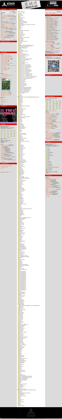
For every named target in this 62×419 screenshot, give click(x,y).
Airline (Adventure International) (24, 116)
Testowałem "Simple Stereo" (50, 185)
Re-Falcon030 (3, 28)
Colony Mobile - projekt (4, 167)
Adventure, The (21, 82)
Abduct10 (20, 19)
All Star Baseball (21, 162)
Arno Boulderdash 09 (22, 279)
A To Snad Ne (20, 15)
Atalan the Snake (21, 328)
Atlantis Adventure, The (22, 358)
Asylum (19, 323)
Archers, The (20, 249)
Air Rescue (20, 111)
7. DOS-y (48, 156)
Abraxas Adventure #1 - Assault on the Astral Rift (26, 24)
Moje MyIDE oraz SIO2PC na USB (51, 187)
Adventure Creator (21, 57)
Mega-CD (47, 31)
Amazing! (20, 187)
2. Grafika (48, 149)
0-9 (2, 130)
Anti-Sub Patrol (21, 226)
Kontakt (1, 104)
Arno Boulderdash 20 (22, 289)
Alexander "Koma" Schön (50, 125)
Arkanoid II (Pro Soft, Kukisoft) (23, 265)
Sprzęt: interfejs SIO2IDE (50, 139)
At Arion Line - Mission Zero (23, 324)
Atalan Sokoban (21, 326)
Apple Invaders (21, 230)
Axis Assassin (21, 401)
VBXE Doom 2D (48, 19)
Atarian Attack (21, 347)
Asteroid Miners (21, 304)
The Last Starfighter (4, 155)
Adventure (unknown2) (22, 85)
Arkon (19, 267)
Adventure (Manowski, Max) (23, 62)
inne (8, 137)
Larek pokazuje (3, 62)
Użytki (51, 13)
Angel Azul (20, 209)
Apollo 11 (20, 229)
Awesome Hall (21, 399)
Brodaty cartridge (3, 22)
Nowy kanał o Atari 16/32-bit (5, 19)
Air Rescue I (20, 112)
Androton (20, 204)
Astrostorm (20, 321)
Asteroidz (20, 311)
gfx (60, 102)
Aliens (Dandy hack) (22, 160)
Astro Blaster (20, 313)
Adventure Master (21, 63)
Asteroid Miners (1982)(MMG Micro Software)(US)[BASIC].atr (29, 305)
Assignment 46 (21, 301)
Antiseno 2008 (21, 224)
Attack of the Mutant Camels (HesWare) (25, 376)
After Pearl (20, 98)
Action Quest (20, 40)
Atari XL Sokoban (21, 346)
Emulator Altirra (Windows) (5, 76)
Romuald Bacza (48, 120)
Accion (19, 29)
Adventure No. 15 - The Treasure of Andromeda (26, 77)
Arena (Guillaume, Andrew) (23, 255)
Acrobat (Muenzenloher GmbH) (23, 37)
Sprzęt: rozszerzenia (49, 135)
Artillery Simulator (21, 295)
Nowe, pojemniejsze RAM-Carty (51, 132)
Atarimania (2, 100)
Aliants (19, 142)
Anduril (19, 206)
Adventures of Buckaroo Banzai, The (24, 89)
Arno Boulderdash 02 (22, 272)
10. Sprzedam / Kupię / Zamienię (51, 48)
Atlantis (20, 357)
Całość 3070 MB (4, 138)
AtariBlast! (20, 348)
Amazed (20, 185)
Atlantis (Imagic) (21, 361)
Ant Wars (20, 221)
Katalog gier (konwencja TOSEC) (5, 140)
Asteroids (20, 308)
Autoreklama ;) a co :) (49, 28)
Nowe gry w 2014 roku (4, 68)
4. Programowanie (49, 152)
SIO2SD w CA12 (48, 181)
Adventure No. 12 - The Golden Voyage (25, 75)
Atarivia (20, 350)
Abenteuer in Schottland (22, 22)
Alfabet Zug (20, 136)
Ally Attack (20, 165)
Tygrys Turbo (48, 184)
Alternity (20, 179)
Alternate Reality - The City (23, 177)
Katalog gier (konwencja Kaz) (5, 126)
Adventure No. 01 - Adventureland (24, 64)
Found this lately (48, 34)
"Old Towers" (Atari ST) (4, 144)
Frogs (2, 146)
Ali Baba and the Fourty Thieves (23, 141)
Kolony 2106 (3, 151)
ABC (19, 16)
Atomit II (20, 368)
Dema (54, 13)
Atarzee (19, 354)
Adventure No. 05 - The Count (23, 68)
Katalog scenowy (48, 99)
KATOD (47, 118)
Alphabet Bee (20, 170)
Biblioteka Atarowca (3, 77)
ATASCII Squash (21, 356)
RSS (14, 12)
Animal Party (20, 212)
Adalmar (20, 43)
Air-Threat (20, 121)
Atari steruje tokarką (49, 194)
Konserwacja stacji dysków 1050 (6, 58)
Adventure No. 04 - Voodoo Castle (24, 67)
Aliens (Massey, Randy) (22, 161)
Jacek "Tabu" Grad (49, 124)
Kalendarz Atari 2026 (4, 35)
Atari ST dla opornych (4, 67)
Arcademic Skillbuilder (22, 248)
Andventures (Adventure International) (25, 208)
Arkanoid (20, 263)
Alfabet (19, 135)
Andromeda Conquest (22, 203)
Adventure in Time (21, 60)
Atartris (19, 352)
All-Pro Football (21, 164)
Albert (19, 129)
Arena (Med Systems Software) (23, 256)
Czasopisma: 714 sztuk (4, 91)
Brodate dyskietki (3, 34)
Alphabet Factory (21, 171)
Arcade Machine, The (22, 247)
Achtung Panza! (21, 35)
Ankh (19, 216)
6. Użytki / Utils (48, 45)
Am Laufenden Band (22, 180)
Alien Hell (20, 155)
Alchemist (20, 131)
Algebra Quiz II (21, 140)
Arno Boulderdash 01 (22, 271)
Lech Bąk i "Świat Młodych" (50, 115)
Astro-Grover (20, 318)
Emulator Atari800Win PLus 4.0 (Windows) (7, 74)
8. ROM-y (48, 158)
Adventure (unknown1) (22, 84)
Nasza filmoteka (3, 36)
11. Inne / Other (48, 49)
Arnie (19, 270)
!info (53, 103)
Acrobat (20, 36)
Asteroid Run (20, 306)
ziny (53, 109)
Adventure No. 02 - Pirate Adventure (24, 65)
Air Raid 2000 (20, 110)
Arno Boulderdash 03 (22, 273)
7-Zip (8, 142)
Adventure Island (21, 61)
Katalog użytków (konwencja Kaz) (50, 143)
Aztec (19, 404)
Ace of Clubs (20, 32)
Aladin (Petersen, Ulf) (22, 127)
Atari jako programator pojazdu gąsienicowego (8, 26)
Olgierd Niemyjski (48, 128)
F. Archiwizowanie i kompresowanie (52, 167)
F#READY (47, 117)
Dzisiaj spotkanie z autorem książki (6, 23)
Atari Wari (20, 345)
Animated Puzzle (21, 214)
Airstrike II (20, 120)
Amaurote (20, 182)
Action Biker (20, 38)
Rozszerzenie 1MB (49, 186)
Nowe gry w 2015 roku (4, 64)
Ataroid (19, 351)
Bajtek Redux (3, 95)
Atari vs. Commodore (22, 344)
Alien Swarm (20, 156)
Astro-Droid (20, 317)
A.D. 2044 (20, 42)
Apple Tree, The (21, 234)
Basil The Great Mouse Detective (6, 156)
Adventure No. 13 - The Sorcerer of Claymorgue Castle (27, 76)
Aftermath (20, 99)
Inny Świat (2, 158)
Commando (3, 148)
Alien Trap (20, 157)
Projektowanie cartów (49, 183)
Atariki (2, 98)
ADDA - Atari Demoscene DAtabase (51, 98)
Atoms (19, 372)
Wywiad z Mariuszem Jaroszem (51, 113)
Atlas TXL (20, 363)
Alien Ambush (21, 145)
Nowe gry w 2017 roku (4, 61)
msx (57, 105)
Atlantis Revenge (21, 362)
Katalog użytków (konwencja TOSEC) (51, 171)
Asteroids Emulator (21, 309)
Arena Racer (20, 257)
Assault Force (21, 299)
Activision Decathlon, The (22, 41)
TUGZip (11, 142)
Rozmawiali (47, 112)
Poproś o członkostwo (55, 6)
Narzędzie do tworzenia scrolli (5, 56)
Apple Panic (20, 232)
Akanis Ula (20, 123)
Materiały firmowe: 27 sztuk (5, 93)
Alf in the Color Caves (22, 134)
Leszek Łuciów (48, 121)
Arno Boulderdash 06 (22, 276)
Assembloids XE (21, 300)
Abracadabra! (20, 23)
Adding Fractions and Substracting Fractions (26, 45)
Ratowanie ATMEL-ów (49, 182)
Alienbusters (20, 158)
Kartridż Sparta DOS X (4, 57)
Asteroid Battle (21, 303)
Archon (2, 154)
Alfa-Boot (20, 137)
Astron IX (20, 320)
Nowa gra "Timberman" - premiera (51, 25)
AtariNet (20, 349)
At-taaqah (20, 374)
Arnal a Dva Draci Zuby (22, 269)
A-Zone (19, 403)
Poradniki (1, 54)
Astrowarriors (21, 322)
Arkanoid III (20, 266)
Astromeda (20, 319)
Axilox (19, 400)
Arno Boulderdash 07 (22, 277)
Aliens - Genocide (21, 159)
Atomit (19, 367)
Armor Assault (21, 268)
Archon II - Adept (21, 251)
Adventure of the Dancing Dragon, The (25, 78)
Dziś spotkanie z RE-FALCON (5, 29)
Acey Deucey (20, 33)
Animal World (20, 213)
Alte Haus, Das (21, 176)
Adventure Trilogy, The (22, 83)
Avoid (19, 397)
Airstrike (20, 119)
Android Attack (21, 200)
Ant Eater (20, 220)
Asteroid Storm (21, 307)
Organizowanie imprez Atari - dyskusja (6, 165)
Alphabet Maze (21, 172)
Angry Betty (20, 211)
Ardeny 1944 (20, 252)
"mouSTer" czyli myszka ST (50, 133)
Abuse (19, 26)
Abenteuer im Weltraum (22, 21)
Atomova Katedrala (21, 371)
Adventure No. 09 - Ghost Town (23, 72)
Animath (20, 215)
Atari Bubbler (20, 330)
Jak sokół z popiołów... (4, 32)
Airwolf (19, 122)
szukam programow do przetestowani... (52, 22)
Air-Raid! (20, 118)
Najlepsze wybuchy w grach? (50, 37)
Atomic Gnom (21, 366)
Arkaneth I (20, 261)
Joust (2, 147)
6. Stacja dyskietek (49, 155)
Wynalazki (47, 177)
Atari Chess (20, 331)
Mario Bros (2, 149)
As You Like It (20, 296)
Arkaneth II (20, 262)
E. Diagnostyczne (49, 165)
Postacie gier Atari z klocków (5, 33)
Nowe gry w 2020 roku (4, 60)
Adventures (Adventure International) (24, 87)
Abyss (19, 28)
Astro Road (20, 315)
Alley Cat (20, 163)
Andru (19, 205)
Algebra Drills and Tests (22, 138)
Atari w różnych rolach (49, 193)
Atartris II (20, 353)
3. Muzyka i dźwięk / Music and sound (52, 43)
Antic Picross (20, 222)
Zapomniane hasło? (49, 6)
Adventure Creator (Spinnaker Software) (25, 58)
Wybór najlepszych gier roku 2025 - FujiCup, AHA (8, 21)
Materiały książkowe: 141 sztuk (5, 92)
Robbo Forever (3, 150)
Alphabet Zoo (20, 174)
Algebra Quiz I (21, 139)
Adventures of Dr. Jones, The (23, 91)
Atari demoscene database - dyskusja (6, 166)
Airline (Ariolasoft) (21, 117)
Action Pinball (21, 39)
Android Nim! (20, 201)
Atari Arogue (20, 329)
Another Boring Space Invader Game (24, 217)
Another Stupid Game (22, 218)
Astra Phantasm (21, 312)
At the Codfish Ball (21, 325)
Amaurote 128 (21, 184)
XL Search (2, 102)
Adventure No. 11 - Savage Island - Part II (25, 74)
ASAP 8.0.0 (3, 31)
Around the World (21, 292)
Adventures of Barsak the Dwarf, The (24, 88)
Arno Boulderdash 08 (22, 278)
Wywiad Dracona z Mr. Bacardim (51, 114)
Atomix (19, 369)
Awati (19, 398)
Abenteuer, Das (21, 20)
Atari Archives (3, 101)
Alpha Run (20, 168)
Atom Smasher (21, 364)
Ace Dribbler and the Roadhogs (23, 30)
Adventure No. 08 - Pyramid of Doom (24, 71)
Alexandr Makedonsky (22, 133)
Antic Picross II (21, 223)
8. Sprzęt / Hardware (49, 47)
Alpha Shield (20, 169)
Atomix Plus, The (21, 370)
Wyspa (2, 153)
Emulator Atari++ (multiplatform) (6, 75)
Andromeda (20, 202)
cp (60, 100)
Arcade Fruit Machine (22, 246)
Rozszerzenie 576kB (49, 190)
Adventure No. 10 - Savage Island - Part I (25, 73)
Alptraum (20, 175)
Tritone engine (3, 69)
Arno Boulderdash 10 (22, 280)
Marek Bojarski (48, 127)
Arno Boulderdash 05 (22, 275)
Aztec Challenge (21, 405)
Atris (19, 373)
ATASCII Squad (21, 355)
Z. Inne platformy (49, 168)
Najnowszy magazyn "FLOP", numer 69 (7, 16)
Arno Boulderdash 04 (22, 274)
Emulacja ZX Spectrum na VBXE (6, 63)
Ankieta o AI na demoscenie (5, 18)
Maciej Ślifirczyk (48, 126)
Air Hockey (20, 109)
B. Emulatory (48, 161)
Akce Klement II (21, 125)
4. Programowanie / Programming (51, 44)
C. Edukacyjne (49, 162)
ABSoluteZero (21, 25)
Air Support (20, 113)
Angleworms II (21, 210)
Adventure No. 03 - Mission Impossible (25, 66)
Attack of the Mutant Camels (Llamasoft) (25, 377)
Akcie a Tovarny (21, 126)
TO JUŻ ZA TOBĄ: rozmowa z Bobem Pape (52, 122)
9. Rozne (48, 159)
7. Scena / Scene (48, 46)
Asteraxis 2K (20, 302)
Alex (19, 132)
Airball (19, 115)
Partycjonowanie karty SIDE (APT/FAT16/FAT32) (8, 65)
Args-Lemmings (21, 259)
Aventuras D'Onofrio (22, 395)
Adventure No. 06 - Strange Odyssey (24, 69)
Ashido (19, 297)
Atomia (19, 365)
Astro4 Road (20, 316)
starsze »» (14, 39)
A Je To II (20, 14)
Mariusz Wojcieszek (49, 119)
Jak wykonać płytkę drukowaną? (51, 189)
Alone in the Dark (21, 166)
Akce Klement (21, 124)
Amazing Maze (21, 188)
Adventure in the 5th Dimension (23, 59)
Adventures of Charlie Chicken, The (24, 90)
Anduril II (20, 207)
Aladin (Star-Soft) (21, 128)
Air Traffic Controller (22, 114)
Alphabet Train (21, 173)
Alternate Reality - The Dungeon (23, 178)
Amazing (20, 186)
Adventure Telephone (22, 81)
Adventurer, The (21, 86)
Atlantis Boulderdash (22, 360)
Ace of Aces (20, 31)
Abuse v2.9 (20, 27)
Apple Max (20, 231)
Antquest (20, 227)
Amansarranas (21, 181)
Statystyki (2, 168)
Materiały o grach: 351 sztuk (5, 94)
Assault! (20, 298)
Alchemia (20, 130)
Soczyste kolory (48, 191)
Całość (3, 142)
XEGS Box (47, 192)
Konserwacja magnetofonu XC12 (6, 59)
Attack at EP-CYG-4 (21, 375)
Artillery (20, 294)
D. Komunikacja (49, 164)
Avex (19, 396)
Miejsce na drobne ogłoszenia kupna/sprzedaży (53, 137)
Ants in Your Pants (21, 228)
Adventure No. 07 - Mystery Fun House (25, 70)
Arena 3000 (20, 254)
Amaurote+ (20, 183)
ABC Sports (20, 18)
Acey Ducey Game (21, 34)
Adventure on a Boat (22, 79)
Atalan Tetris (20, 327)
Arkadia (20, 260)
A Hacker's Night (21, 12)
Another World (21, 219)
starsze (15, 71)
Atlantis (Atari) (21, 359)
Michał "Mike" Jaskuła (49, 116)
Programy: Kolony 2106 (49, 134)
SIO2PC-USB (48, 180)
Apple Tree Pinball (21, 233)
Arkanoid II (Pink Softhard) (23, 264)
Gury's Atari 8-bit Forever (5, 99)
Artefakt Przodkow (21, 293)
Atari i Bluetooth (48, 179)
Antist (19, 225)
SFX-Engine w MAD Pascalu (5, 55)
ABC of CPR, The (21, 17)
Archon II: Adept (3, 152)
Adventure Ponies (21, 80)
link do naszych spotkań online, (51, 57)
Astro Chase (20, 314)
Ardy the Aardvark (21, 253)
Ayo (19, 402)
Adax (19, 44)
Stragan (46, 131)
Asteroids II (20, 310)
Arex (19, 258)
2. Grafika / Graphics (49, 42)
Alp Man (20, 167)
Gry (47, 13)
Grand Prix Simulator (4, 159)
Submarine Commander (4, 145)
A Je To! (20, 13)
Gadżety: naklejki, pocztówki (50, 136)
